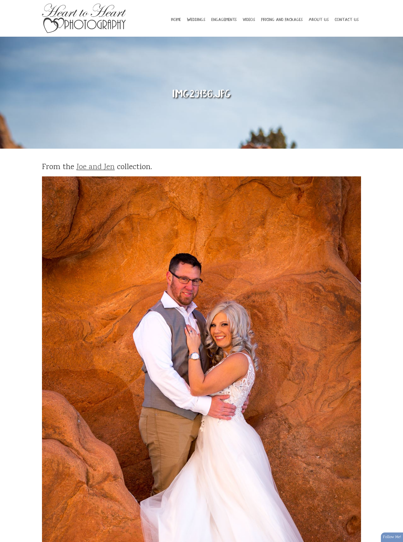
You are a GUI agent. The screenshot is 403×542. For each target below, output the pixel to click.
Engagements (223, 19)
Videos (249, 19)
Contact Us (347, 19)
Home (176, 19)
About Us (319, 19)
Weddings (196, 19)
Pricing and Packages (282, 19)
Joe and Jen (95, 167)
